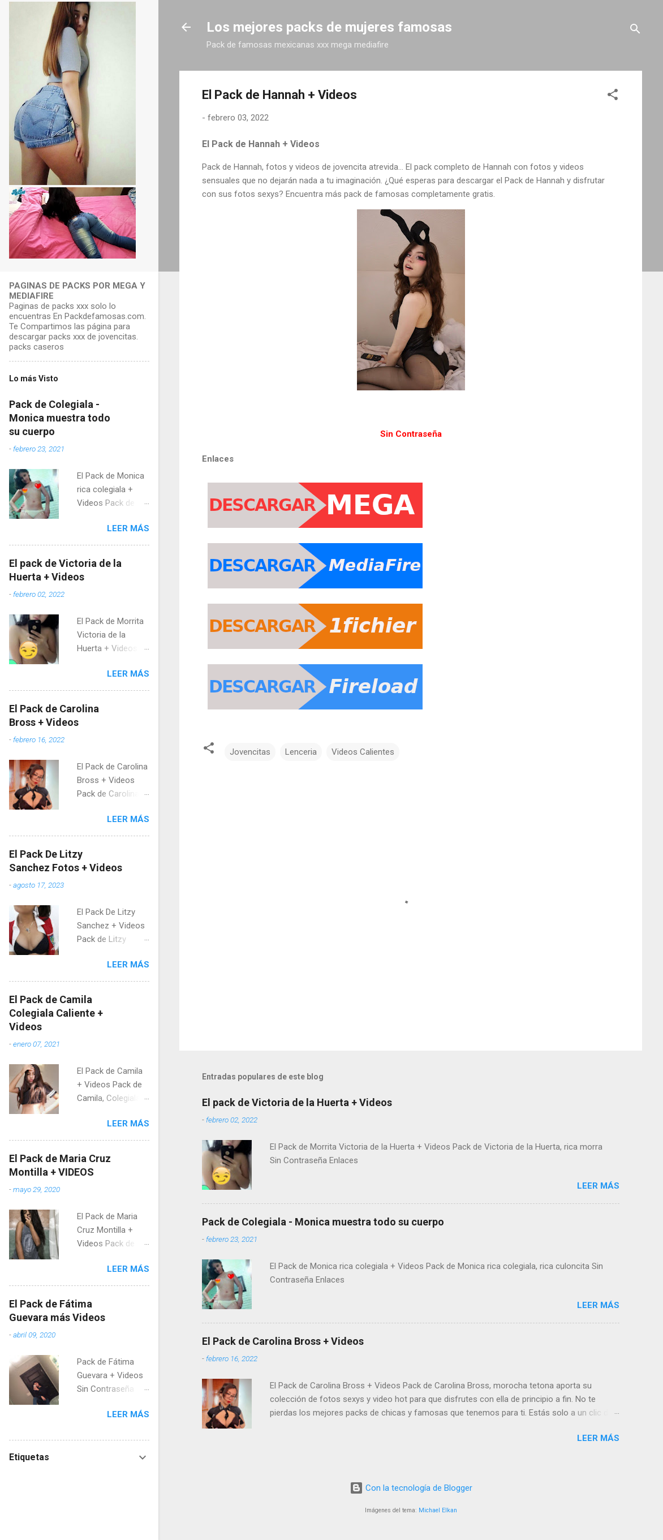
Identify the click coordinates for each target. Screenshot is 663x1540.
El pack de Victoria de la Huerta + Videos (297, 1102)
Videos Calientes (363, 752)
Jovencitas (250, 752)
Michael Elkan (438, 1510)
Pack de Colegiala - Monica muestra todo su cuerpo (323, 1222)
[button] (612, 96)
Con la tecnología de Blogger (411, 1488)
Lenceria (301, 752)
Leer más (598, 1186)
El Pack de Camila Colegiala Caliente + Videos (56, 1013)
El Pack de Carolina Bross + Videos (283, 1341)
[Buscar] (635, 31)
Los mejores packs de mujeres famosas (329, 27)
